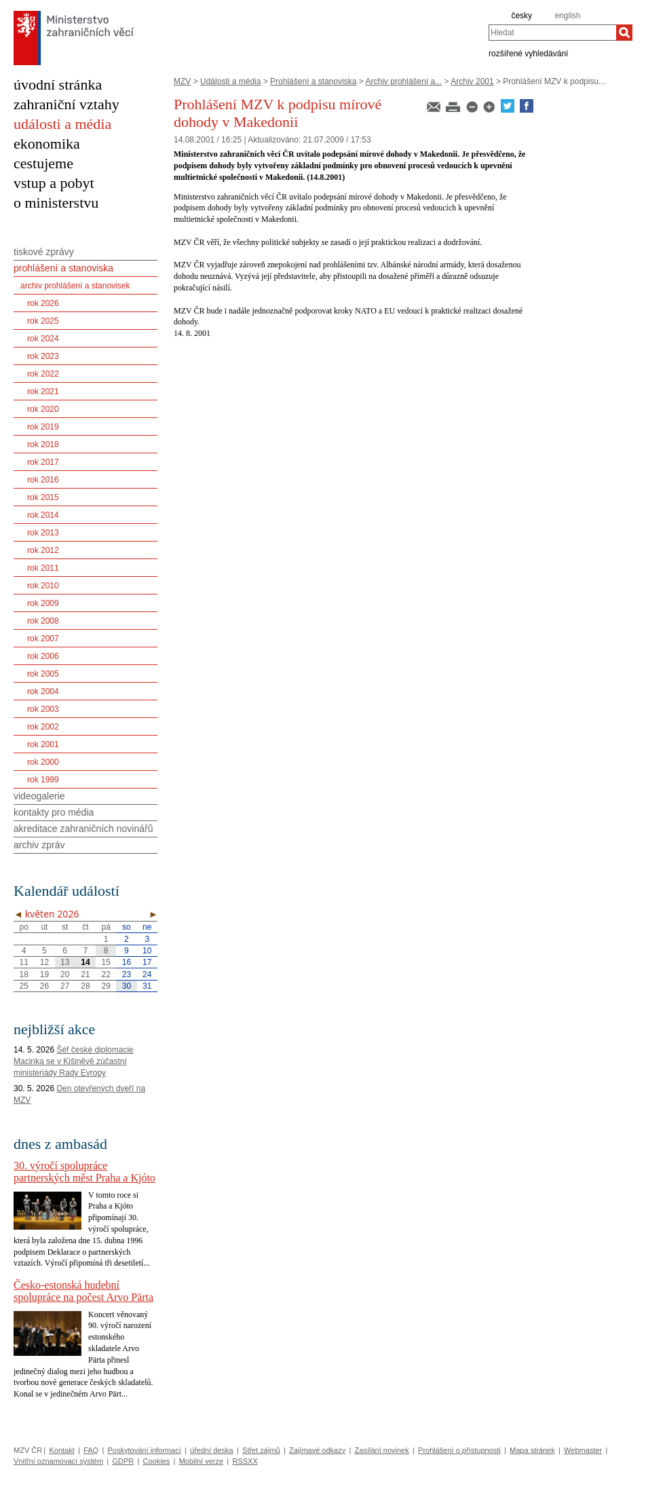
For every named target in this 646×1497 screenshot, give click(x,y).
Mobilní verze (201, 1461)
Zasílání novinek (382, 1450)
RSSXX (244, 1461)
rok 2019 (43, 427)
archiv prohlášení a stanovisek (75, 285)
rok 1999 (43, 779)
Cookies (156, 1461)
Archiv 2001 (472, 81)
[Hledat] (624, 32)
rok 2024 (43, 338)
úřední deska (211, 1450)
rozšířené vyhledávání (528, 53)
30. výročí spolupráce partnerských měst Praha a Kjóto (84, 1171)
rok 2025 (43, 321)
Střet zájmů (261, 1450)
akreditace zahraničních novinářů (83, 828)
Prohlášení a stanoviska (313, 81)
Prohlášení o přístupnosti (459, 1450)
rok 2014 (43, 515)
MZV (182, 81)
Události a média (230, 81)
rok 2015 (43, 497)
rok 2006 (43, 656)
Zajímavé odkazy (317, 1450)
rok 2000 (43, 762)
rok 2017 (43, 462)
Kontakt (61, 1450)
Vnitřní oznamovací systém (58, 1461)
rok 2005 (43, 674)
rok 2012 (43, 550)
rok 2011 (43, 568)
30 (126, 986)
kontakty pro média (54, 812)
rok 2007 (43, 638)
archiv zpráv (39, 844)
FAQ (90, 1450)
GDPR (123, 1461)
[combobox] (552, 32)
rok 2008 (43, 621)
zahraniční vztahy (66, 104)
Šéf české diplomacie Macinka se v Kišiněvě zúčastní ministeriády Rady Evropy (74, 1061)
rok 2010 (43, 585)
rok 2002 (43, 727)
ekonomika (47, 143)
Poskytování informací (144, 1450)
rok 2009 (43, 603)
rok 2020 (43, 409)
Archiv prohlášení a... (404, 81)
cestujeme (43, 163)
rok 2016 (43, 480)
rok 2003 (43, 709)
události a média (62, 123)
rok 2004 (43, 691)
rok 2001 (43, 744)
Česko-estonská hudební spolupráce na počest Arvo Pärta (83, 1291)
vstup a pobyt (54, 182)
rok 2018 (43, 444)
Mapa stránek (532, 1450)
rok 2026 (43, 303)
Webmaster (583, 1450)
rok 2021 (43, 391)
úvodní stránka (58, 84)
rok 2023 (43, 356)
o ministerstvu (56, 202)
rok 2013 (43, 532)
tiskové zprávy (44, 251)
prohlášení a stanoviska (63, 268)
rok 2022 (43, 374)
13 (64, 962)
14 (85, 962)
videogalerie (39, 796)
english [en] (567, 15)
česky (521, 15)
